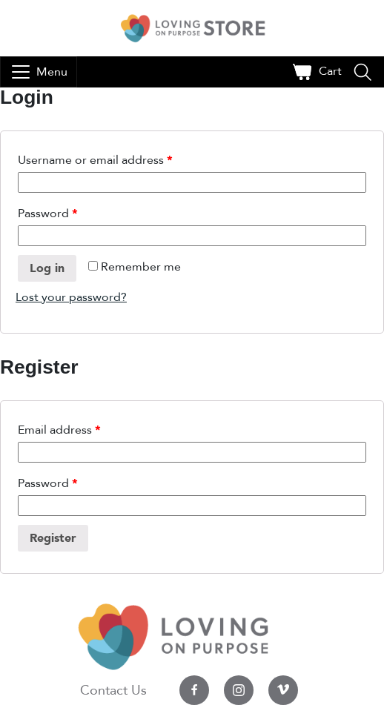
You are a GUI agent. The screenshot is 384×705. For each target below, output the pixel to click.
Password (48, 213)
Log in (47, 268)
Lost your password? (71, 297)
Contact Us (113, 690)
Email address (59, 430)
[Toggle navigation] (38, 71)
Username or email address (95, 160)
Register (53, 538)
